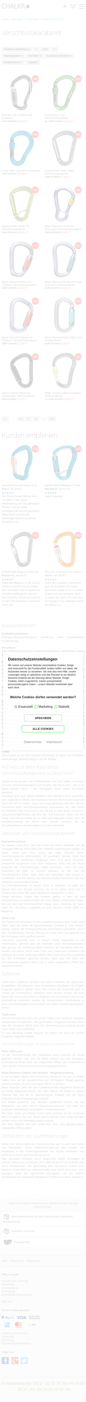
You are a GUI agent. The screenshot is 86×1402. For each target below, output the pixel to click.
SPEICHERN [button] (43, 718)
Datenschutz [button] (33, 742)
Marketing (45, 706)
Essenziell (25, 706)
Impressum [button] (54, 742)
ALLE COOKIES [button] (43, 728)
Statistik (63, 706)
